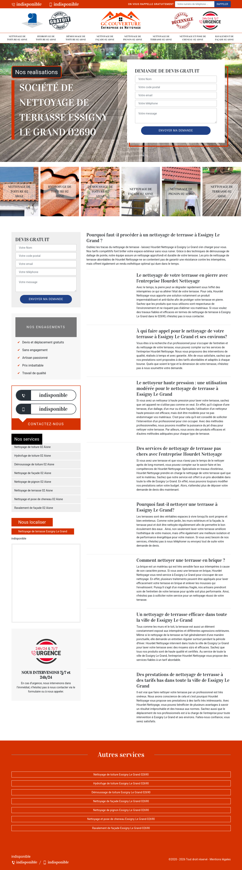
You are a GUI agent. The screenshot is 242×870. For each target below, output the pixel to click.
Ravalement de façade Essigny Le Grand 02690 (121, 828)
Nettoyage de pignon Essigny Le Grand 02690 (121, 810)
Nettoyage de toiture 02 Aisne (17, 38)
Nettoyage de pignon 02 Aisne (132, 38)
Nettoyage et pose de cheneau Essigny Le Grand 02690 (121, 819)
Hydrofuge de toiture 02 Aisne (46, 38)
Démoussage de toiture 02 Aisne (76, 38)
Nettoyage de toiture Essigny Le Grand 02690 (121, 774)
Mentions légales (220, 859)
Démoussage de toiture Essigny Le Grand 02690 (121, 792)
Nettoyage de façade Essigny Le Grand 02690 (121, 801)
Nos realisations (36, 72)
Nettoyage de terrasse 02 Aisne (161, 38)
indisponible (26, 4)
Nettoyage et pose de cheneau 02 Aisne (193, 38)
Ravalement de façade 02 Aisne (224, 38)
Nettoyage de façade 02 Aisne (104, 38)
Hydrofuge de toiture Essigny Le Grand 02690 (121, 783)
